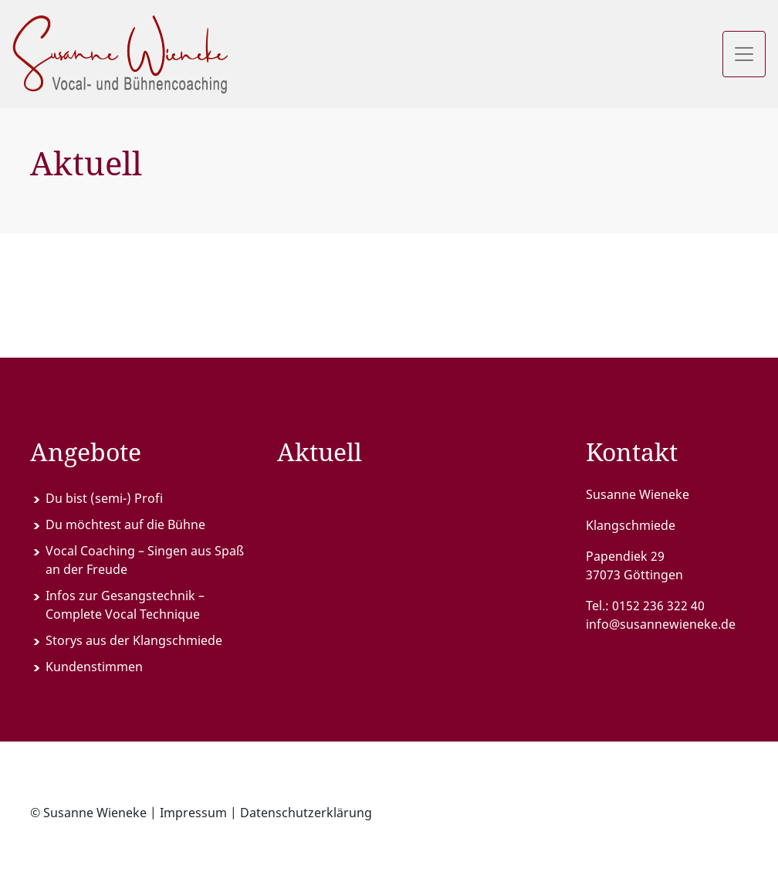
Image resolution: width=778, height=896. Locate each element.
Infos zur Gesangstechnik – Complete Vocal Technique (125, 605)
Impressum (193, 812)
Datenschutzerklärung (306, 812)
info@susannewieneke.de (661, 624)
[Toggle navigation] (744, 54)
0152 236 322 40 (658, 605)
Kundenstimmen (94, 666)
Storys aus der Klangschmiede (134, 640)
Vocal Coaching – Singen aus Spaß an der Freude (145, 560)
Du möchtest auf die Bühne (125, 524)
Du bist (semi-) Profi (104, 498)
